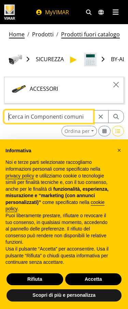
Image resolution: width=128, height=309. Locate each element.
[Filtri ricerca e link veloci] (88, 12)
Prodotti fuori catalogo (90, 34)
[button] (119, 150)
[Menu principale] (115, 12)
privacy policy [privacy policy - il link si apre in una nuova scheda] (19, 175)
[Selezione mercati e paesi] (101, 12)
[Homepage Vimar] (9, 12)
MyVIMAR (52, 12)
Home (17, 34)
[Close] (116, 85)
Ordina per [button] (77, 131)
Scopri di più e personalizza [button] (63, 295)
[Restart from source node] (101, 116)
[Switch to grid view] (104, 131)
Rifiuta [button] (34, 279)
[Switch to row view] (118, 131)
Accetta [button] (93, 279)
